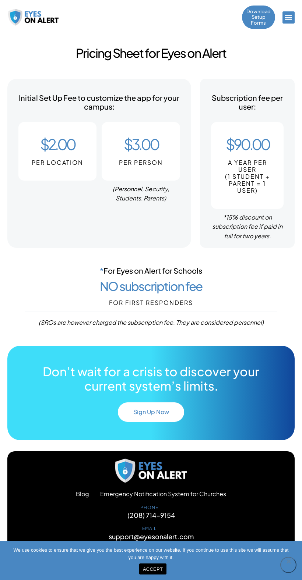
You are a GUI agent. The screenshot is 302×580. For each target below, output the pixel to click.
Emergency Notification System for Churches (163, 496)
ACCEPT (153, 569)
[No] (288, 565)
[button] (288, 18)
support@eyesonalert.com (151, 539)
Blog (82, 496)
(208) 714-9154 (151, 517)
